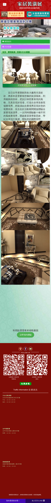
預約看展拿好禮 (12, 501)
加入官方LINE (38, 501)
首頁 (4, 52)
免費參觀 (25, 384)
